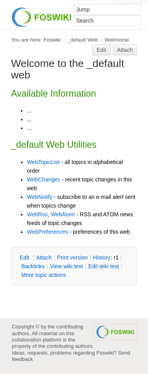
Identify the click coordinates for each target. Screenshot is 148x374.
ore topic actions (43, 275)
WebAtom (63, 214)
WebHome (117, 40)
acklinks (33, 266)
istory (102, 257)
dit (25, 257)
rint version (72, 257)
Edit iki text (103, 266)
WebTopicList (43, 162)
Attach (125, 50)
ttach (44, 257)
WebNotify (39, 197)
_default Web (82, 40)
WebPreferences (47, 232)
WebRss (37, 214)
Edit (101, 50)
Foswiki (52, 40)
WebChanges (43, 179)
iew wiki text (66, 266)
